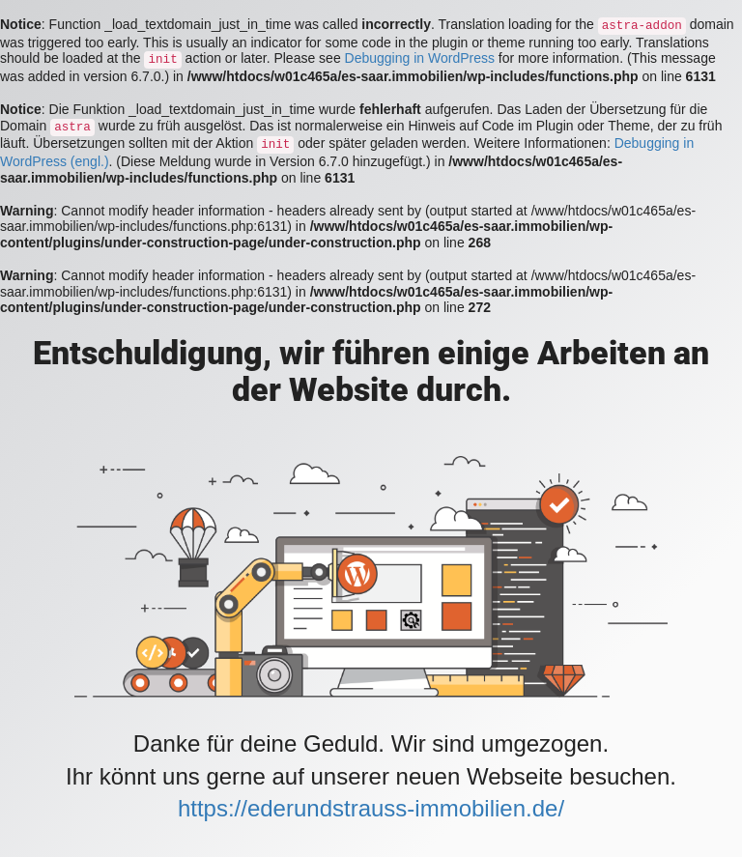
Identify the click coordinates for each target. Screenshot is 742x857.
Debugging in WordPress (420, 58)
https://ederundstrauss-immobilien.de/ (371, 808)
